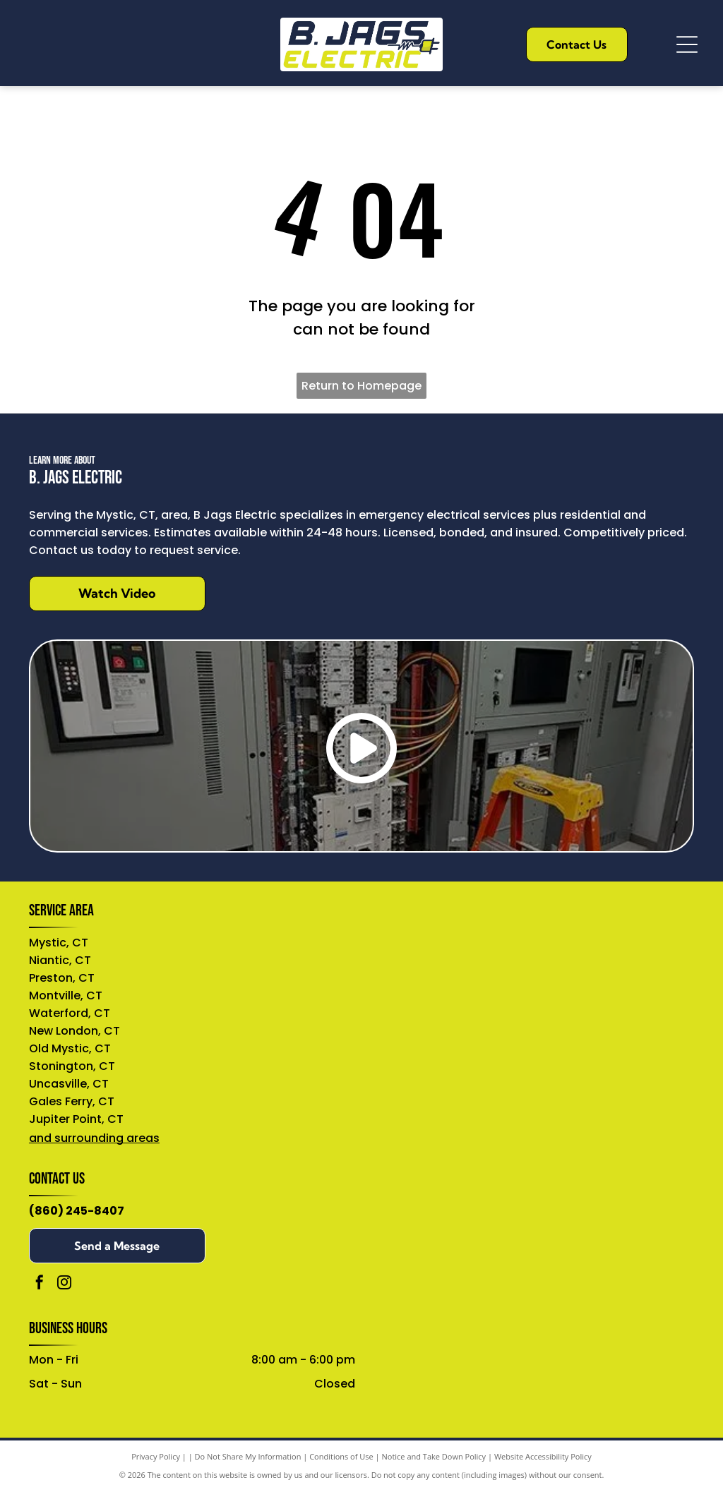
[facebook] (39, 1284)
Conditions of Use (341, 1456)
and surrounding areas (94, 1138)
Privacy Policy (155, 1456)
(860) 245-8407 (76, 1211)
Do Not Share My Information (248, 1456)
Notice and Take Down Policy (434, 1456)
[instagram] (64, 1284)
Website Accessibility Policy (543, 1456)
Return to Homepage (361, 386)
